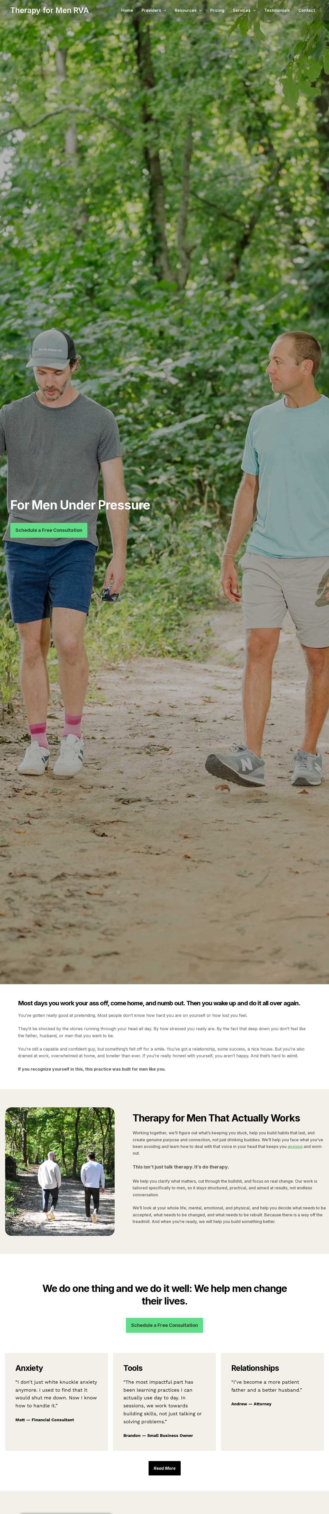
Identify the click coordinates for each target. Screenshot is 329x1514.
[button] (183, 10)
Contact (309, 10)
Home (150, 10)
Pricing (230, 10)
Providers (173, 10)
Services (253, 10)
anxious (295, 1146)
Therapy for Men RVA (49, 10)
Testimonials (283, 10)
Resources (204, 10)
